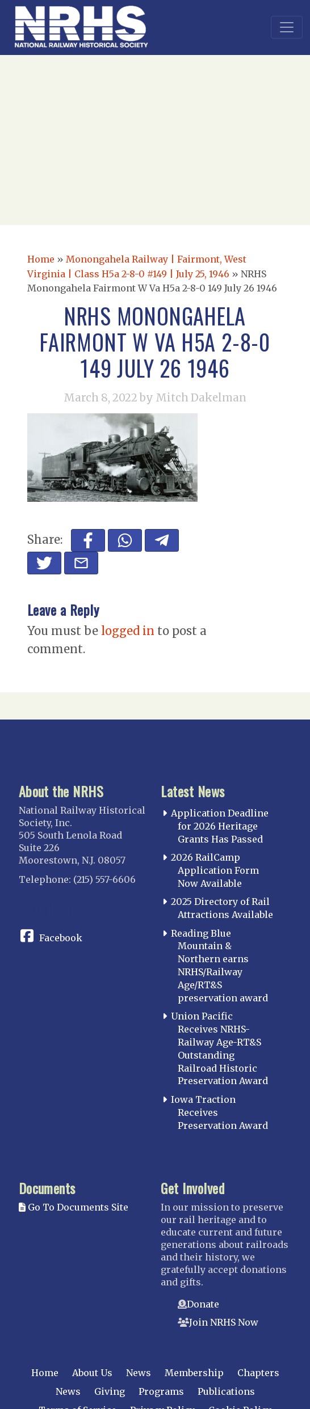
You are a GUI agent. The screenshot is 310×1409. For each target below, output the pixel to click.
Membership (194, 1372)
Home (41, 259)
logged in (127, 631)
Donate (203, 1304)
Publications (226, 1391)
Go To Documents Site (73, 1207)
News (138, 1372)
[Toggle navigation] (287, 27)
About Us (92, 1372)
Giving (109, 1391)
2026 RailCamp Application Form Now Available (215, 870)
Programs (161, 1391)
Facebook (60, 937)
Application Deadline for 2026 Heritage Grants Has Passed (220, 826)
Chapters (258, 1372)
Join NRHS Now (223, 1322)
